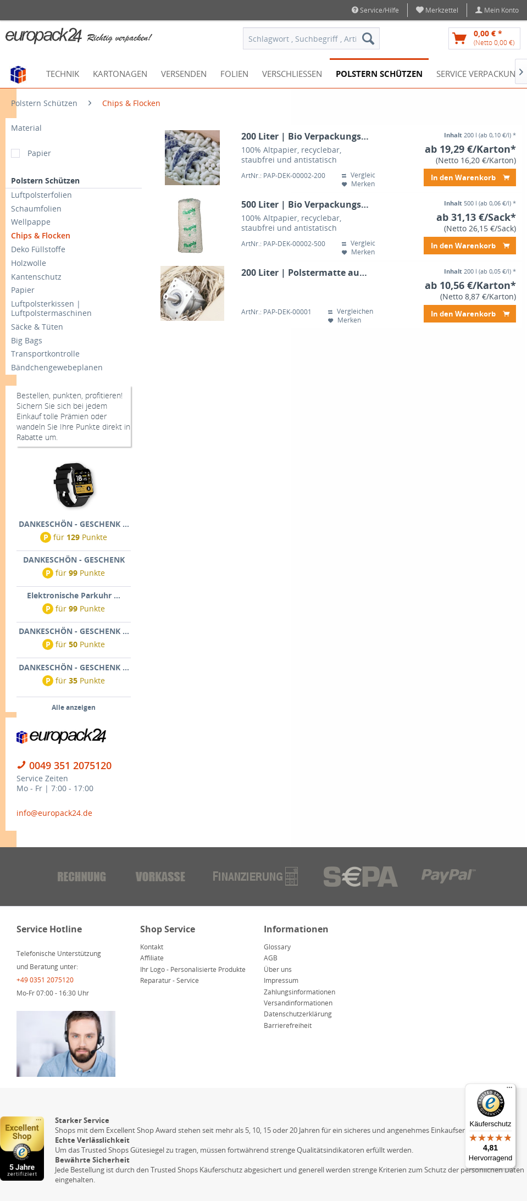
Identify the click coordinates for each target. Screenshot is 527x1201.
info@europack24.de (54, 813)
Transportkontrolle (45, 353)
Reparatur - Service (169, 980)
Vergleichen (364, 175)
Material (26, 128)
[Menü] (509, 1090)
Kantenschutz (36, 276)
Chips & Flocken (40, 235)
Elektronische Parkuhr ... (73, 595)
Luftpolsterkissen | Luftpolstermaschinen (51, 308)
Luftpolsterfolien (41, 195)
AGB (271, 958)
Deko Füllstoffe (38, 249)
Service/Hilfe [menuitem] (375, 10)
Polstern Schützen (45, 180)
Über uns (278, 969)
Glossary (277, 947)
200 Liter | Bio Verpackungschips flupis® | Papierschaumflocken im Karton (306, 136)
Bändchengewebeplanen (57, 367)
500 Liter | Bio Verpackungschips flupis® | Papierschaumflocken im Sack (306, 204)
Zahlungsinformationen (299, 992)
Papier (39, 153)
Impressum (281, 980)
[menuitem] (437, 10)
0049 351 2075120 (70, 765)
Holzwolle (28, 263)
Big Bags (26, 340)
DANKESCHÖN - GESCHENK (74, 559)
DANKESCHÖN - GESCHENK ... (74, 524)
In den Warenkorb (470, 175)
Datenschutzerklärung (298, 1014)
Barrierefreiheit (288, 1025)
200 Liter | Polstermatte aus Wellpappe (306, 273)
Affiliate (152, 958)
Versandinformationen (298, 1003)
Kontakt (151, 947)
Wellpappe (31, 221)
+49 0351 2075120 (45, 980)
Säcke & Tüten (37, 326)
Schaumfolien (36, 208)
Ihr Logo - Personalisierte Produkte (193, 969)
